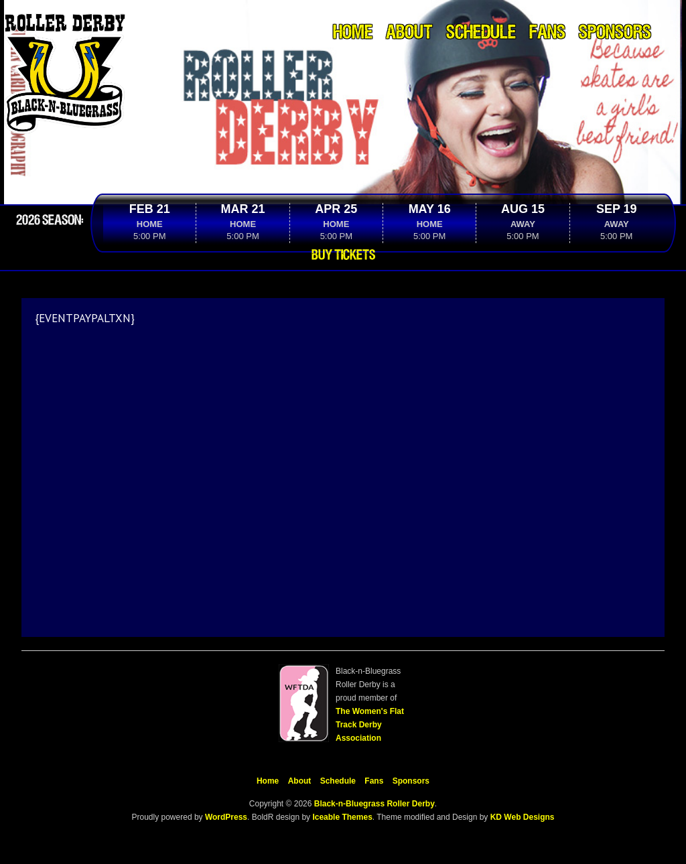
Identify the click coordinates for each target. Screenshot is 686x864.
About (409, 33)
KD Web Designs (522, 817)
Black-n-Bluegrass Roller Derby (374, 803)
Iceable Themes (342, 817)
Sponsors (615, 33)
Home (352, 33)
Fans (547, 33)
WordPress (225, 817)
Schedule (481, 33)
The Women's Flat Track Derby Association (370, 725)
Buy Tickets (343, 255)
